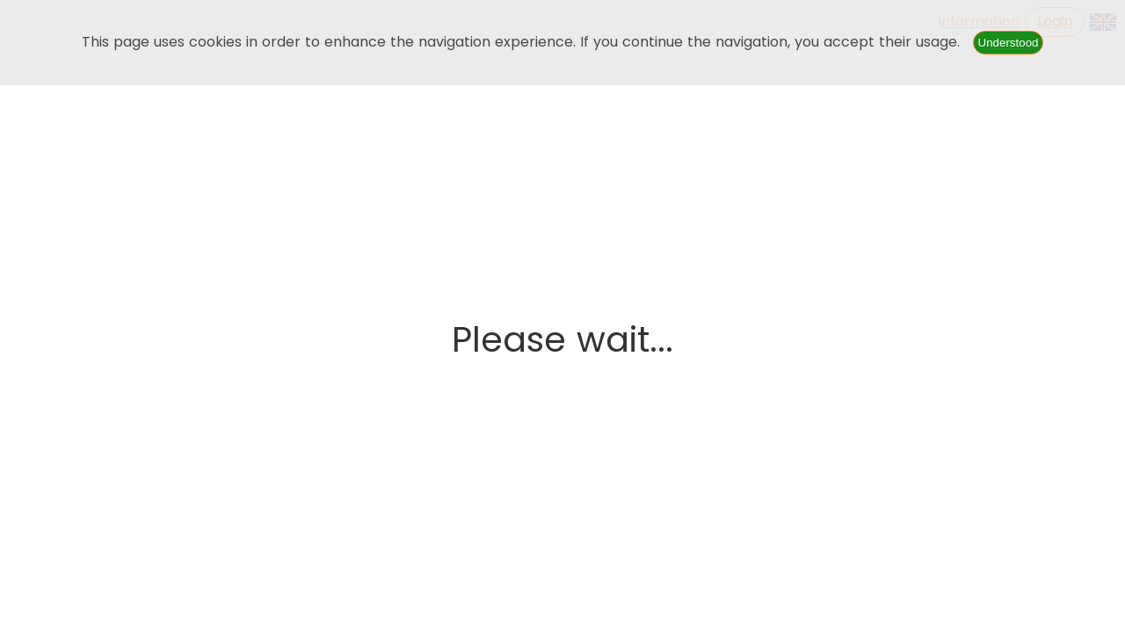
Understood (1008, 42)
